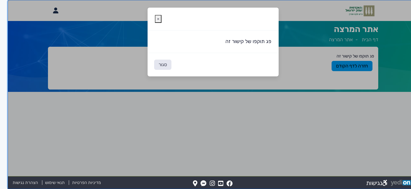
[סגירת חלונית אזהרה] (150, 19)
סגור (155, 64)
